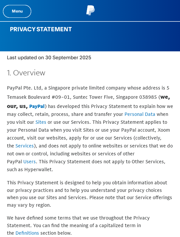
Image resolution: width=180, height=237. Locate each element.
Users (29, 161)
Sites (40, 122)
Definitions (27, 233)
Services (24, 146)
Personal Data (139, 114)
